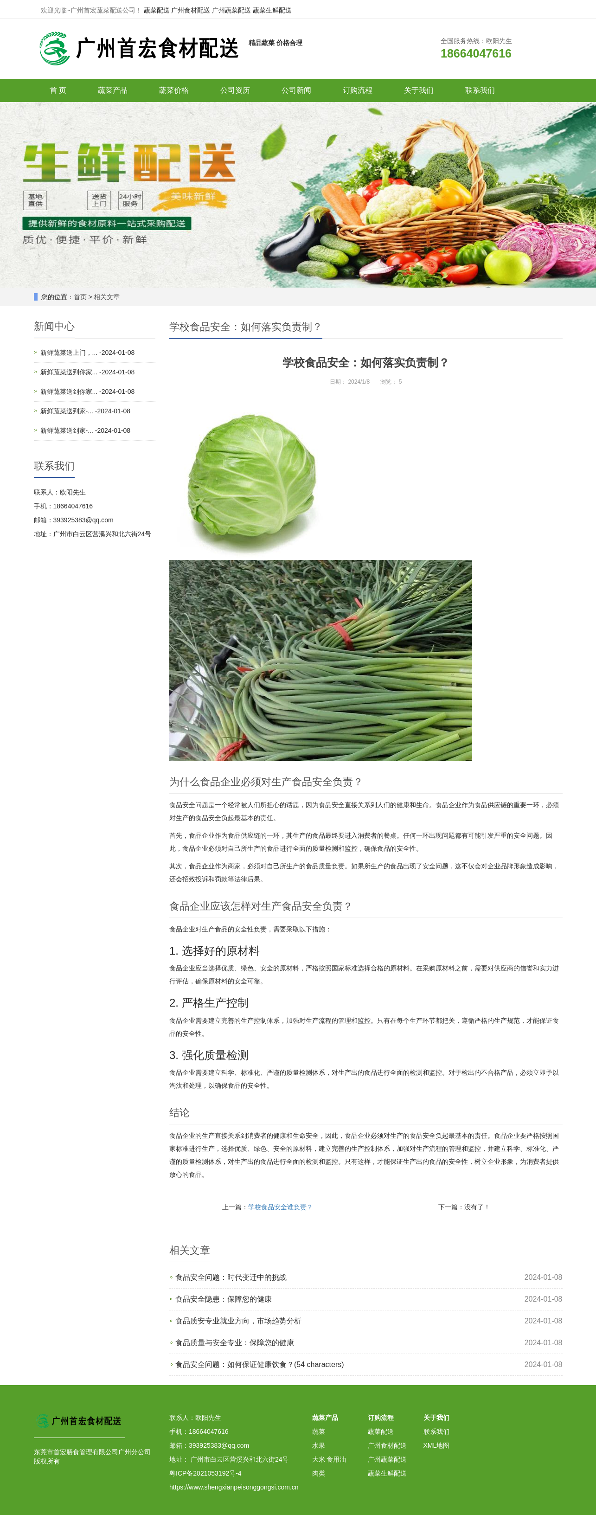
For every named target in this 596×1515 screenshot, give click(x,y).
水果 (318, 1445)
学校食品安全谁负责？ (280, 1207)
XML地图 (436, 1445)
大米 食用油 (329, 1459)
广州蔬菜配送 (231, 10)
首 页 (58, 90)
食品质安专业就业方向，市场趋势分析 (238, 1321)
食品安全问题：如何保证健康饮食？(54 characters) (259, 1364)
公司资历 (235, 90)
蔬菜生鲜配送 (272, 10)
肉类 (318, 1473)
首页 (80, 297)
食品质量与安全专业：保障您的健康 (234, 1343)
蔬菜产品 (113, 90)
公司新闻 (296, 90)
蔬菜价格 (174, 90)
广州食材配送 (190, 10)
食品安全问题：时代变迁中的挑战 (231, 1277)
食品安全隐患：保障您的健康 (223, 1299)
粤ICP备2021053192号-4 (205, 1473)
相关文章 (107, 297)
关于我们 (419, 90)
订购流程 (357, 90)
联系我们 (480, 90)
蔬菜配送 (157, 10)
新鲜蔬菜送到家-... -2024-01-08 (85, 411)
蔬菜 (318, 1431)
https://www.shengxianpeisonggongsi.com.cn (234, 1487)
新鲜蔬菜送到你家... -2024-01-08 (87, 372)
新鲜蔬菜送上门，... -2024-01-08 (87, 352)
